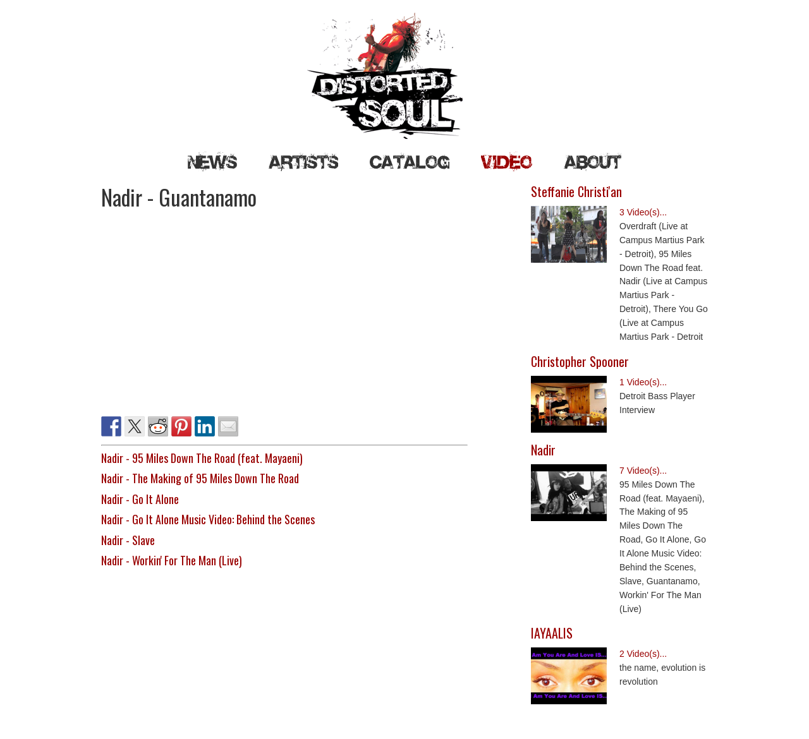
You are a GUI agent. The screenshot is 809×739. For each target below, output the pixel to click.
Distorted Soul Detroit (404, 76)
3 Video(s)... (643, 212)
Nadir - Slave (128, 540)
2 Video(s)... (643, 654)
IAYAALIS (552, 632)
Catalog (409, 161)
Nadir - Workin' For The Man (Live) (171, 560)
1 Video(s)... (643, 382)
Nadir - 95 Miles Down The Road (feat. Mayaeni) (202, 458)
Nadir (543, 449)
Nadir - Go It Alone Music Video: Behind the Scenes (208, 519)
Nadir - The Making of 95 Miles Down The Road (200, 478)
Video (506, 161)
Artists (303, 161)
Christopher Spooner (580, 361)
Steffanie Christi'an (576, 191)
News (212, 161)
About (592, 161)
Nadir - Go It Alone (140, 499)
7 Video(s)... (643, 471)
